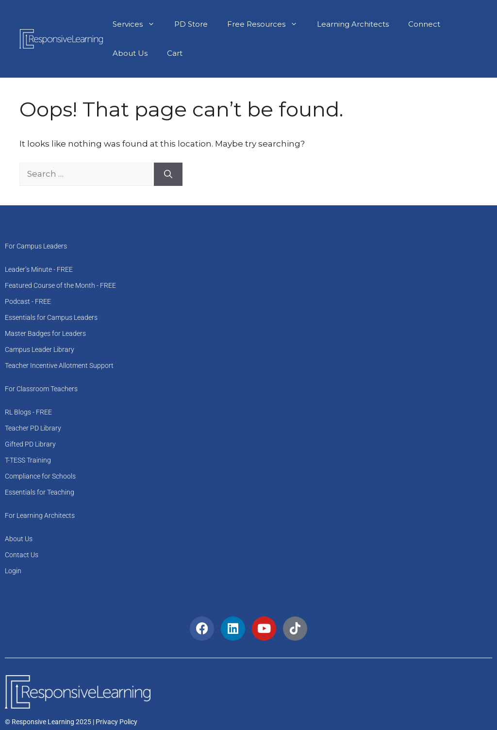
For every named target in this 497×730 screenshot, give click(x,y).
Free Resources (267, 24)
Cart (174, 53)
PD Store (191, 24)
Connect (424, 24)
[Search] (168, 174)
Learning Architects (353, 24)
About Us (130, 53)
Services (139, 24)
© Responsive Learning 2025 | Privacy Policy (71, 722)
